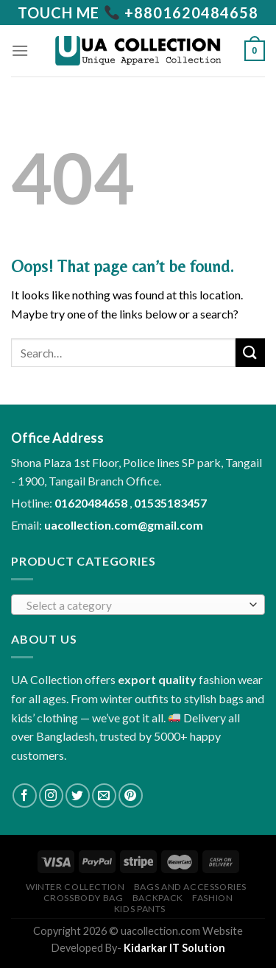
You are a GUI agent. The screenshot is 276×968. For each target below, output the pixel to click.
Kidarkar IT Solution (174, 948)
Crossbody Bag (83, 897)
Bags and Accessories (190, 886)
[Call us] (138, 12)
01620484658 (92, 503)
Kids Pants (140, 908)
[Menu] (20, 50)
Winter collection (75, 886)
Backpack (157, 897)
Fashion (212, 897)
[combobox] (138, 604)
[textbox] (135, 605)
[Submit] (250, 352)
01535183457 (170, 503)
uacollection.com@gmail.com (123, 525)
